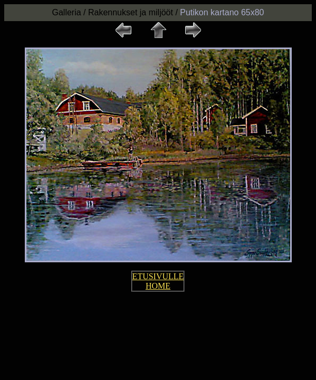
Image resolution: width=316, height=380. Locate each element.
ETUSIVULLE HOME (158, 281)
